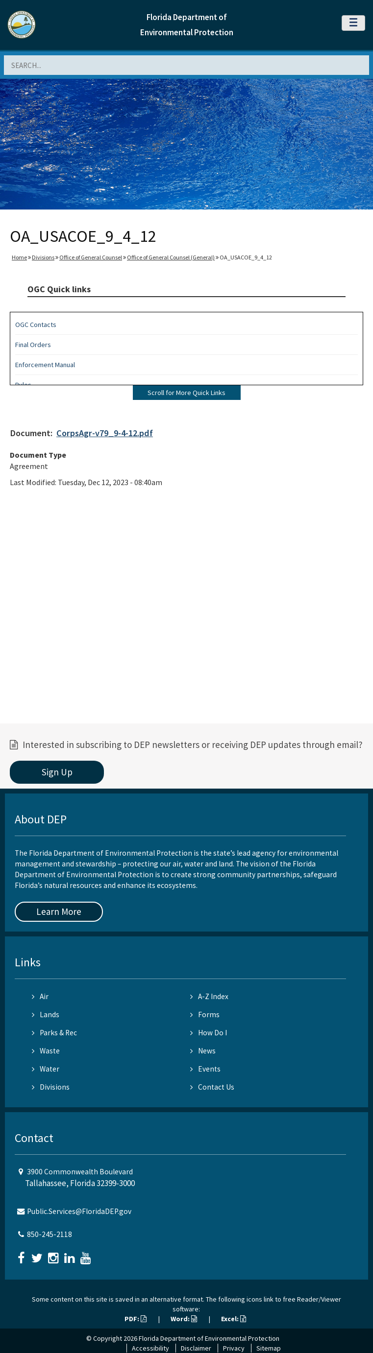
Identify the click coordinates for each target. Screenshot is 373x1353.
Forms (205, 1014)
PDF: (135, 1318)
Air (40, 996)
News (203, 1050)
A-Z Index (209, 996)
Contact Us (212, 1087)
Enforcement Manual (45, 364)
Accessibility (150, 1348)
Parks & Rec (54, 1032)
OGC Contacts (35, 324)
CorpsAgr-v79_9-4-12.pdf (104, 433)
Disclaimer (196, 1348)
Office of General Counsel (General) (171, 257)
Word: (184, 1318)
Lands (45, 1014)
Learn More (58, 911)
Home (19, 257)
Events (205, 1068)
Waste (46, 1050)
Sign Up (57, 772)
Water (45, 1068)
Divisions (43, 257)
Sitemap (268, 1348)
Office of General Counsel (90, 257)
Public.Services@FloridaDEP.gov (79, 1211)
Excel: (233, 1318)
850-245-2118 (49, 1234)
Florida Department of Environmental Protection (209, 1338)
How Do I (208, 1032)
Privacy (234, 1348)
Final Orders (33, 344)
